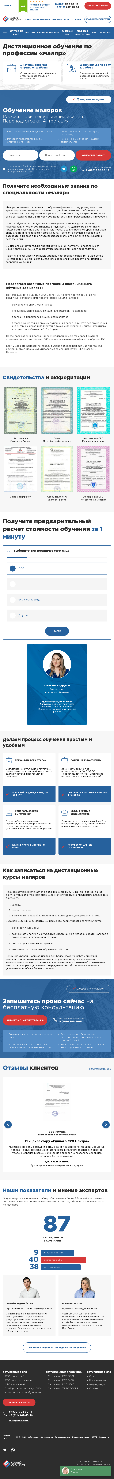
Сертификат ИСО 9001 (61, 1376)
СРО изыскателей (15, 1384)
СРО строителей (14, 1376)
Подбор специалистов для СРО (23, 1388)
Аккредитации (60, 19)
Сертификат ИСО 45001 (61, 1384)
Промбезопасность (48, 33)
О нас (27, 19)
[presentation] (8, 1124)
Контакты (105, 33)
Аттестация (47, 1437)
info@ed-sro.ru (19, 1421)
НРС (18, 1437)
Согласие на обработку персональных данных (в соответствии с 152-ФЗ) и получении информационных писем (29, 169)
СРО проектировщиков (18, 1380)
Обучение (33, 1437)
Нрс (27, 33)
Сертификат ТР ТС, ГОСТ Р (63, 1388)
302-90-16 (66, 4)
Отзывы (76, 19)
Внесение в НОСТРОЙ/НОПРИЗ (23, 1393)
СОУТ (95, 33)
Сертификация (62, 1437)
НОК (33, 33)
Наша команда (41, 19)
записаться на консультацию (25, 1020)
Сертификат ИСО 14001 (61, 1380)
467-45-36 (67, 7)
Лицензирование (81, 1437)
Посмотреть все (100, 1069)
